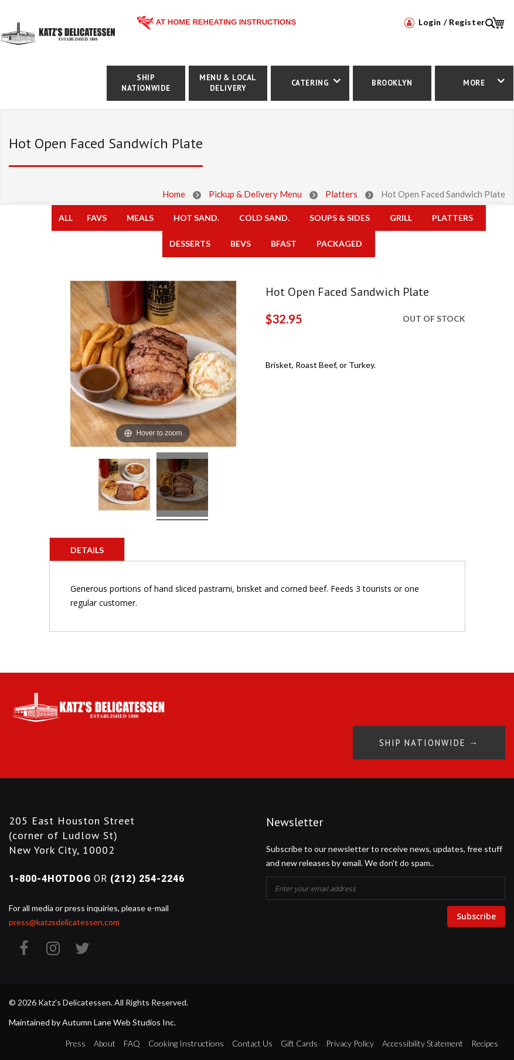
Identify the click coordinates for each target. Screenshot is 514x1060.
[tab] (87, 549)
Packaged (339, 243)
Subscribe (476, 913)
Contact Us (252, 1040)
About (104, 1040)
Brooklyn (392, 83)
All (66, 218)
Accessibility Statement (422, 1040)
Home (173, 194)
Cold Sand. (264, 218)
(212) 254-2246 (147, 876)
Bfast (284, 243)
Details (87, 550)
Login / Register (444, 22)
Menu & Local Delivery (228, 83)
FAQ (132, 1040)
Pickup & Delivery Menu (255, 194)
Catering (310, 83)
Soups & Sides (339, 218)
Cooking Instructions (186, 1040)
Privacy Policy (350, 1040)
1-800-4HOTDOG (50, 876)
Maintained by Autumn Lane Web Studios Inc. (92, 1020)
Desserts (189, 243)
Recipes (484, 1040)
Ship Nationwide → (423, 739)
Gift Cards (299, 1040)
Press (75, 1040)
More (474, 83)
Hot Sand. (196, 218)
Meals (140, 218)
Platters (341, 194)
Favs (97, 218)
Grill (401, 218)
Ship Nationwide (146, 83)
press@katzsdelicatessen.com (64, 920)
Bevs (240, 243)
